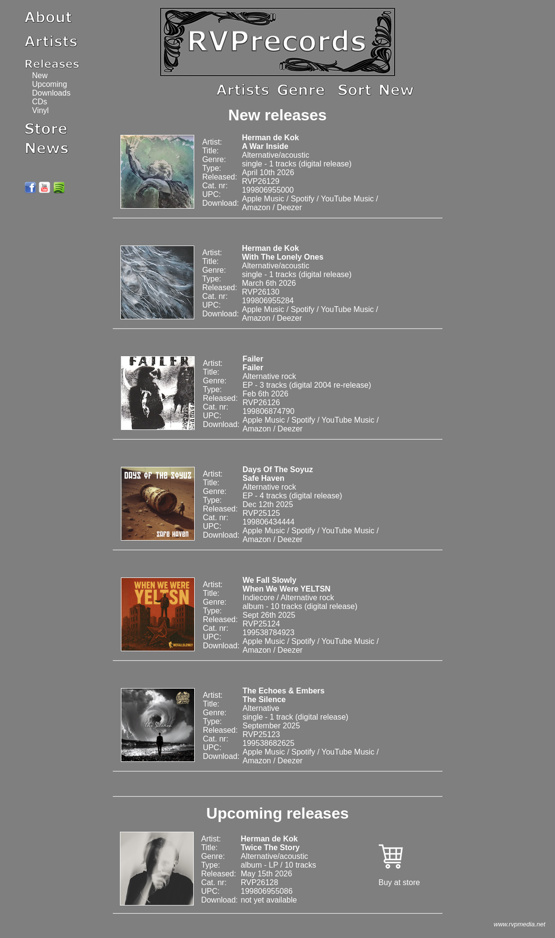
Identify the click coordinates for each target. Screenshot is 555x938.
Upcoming (49, 84)
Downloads (51, 93)
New (40, 75)
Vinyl (40, 110)
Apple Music (263, 199)
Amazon (256, 207)
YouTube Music (347, 199)
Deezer (289, 207)
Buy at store (399, 882)
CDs (39, 102)
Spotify (303, 199)
